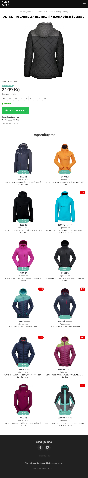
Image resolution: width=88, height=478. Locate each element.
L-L (4, 98)
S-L (16, 98)
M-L (10, 98)
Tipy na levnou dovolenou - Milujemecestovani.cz (44, 463)
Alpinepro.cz (13, 117)
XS (21, 98)
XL (40, 98)
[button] (45, 456)
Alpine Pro (12, 82)
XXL (45, 98)
